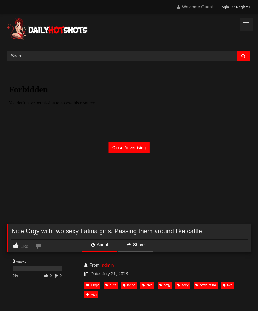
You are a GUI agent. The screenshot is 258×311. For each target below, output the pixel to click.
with (91, 294)
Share (136, 244)
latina (129, 285)
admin (108, 265)
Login (224, 7)
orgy (164, 285)
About (99, 244)
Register (243, 7)
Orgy (92, 285)
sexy (182, 285)
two (227, 285)
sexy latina (205, 285)
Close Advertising (129, 147)
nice (147, 285)
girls (110, 285)
